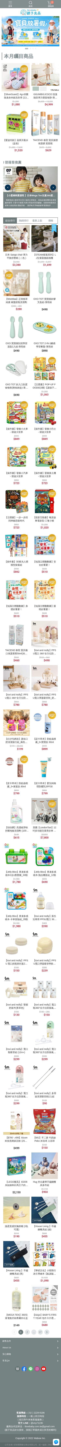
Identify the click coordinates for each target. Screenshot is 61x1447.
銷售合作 (6, 1341)
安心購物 (6, 1354)
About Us (6, 1347)
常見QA (6, 1360)
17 (40, 1332)
